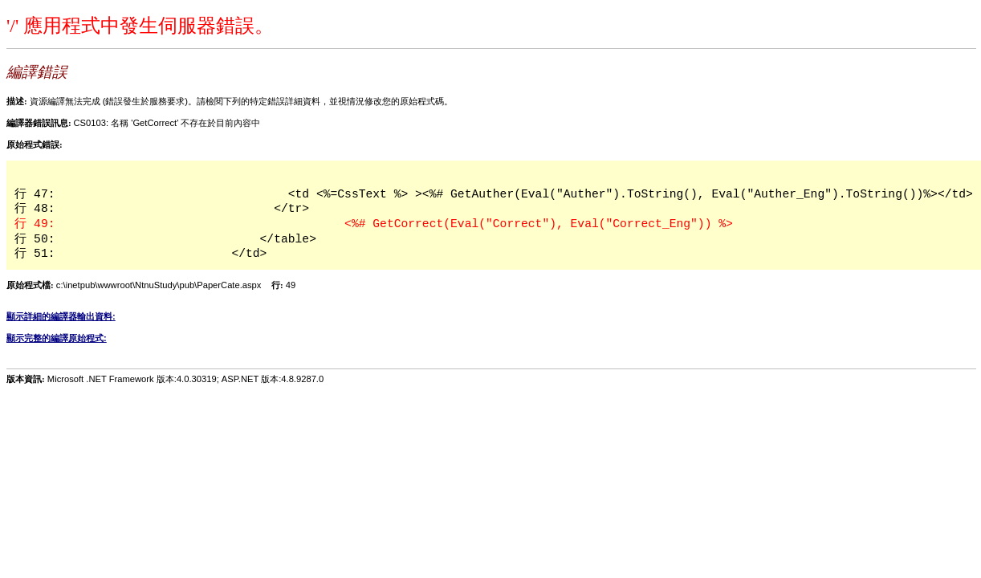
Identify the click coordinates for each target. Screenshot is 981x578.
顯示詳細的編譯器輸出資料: (61, 316)
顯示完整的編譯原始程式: (56, 338)
